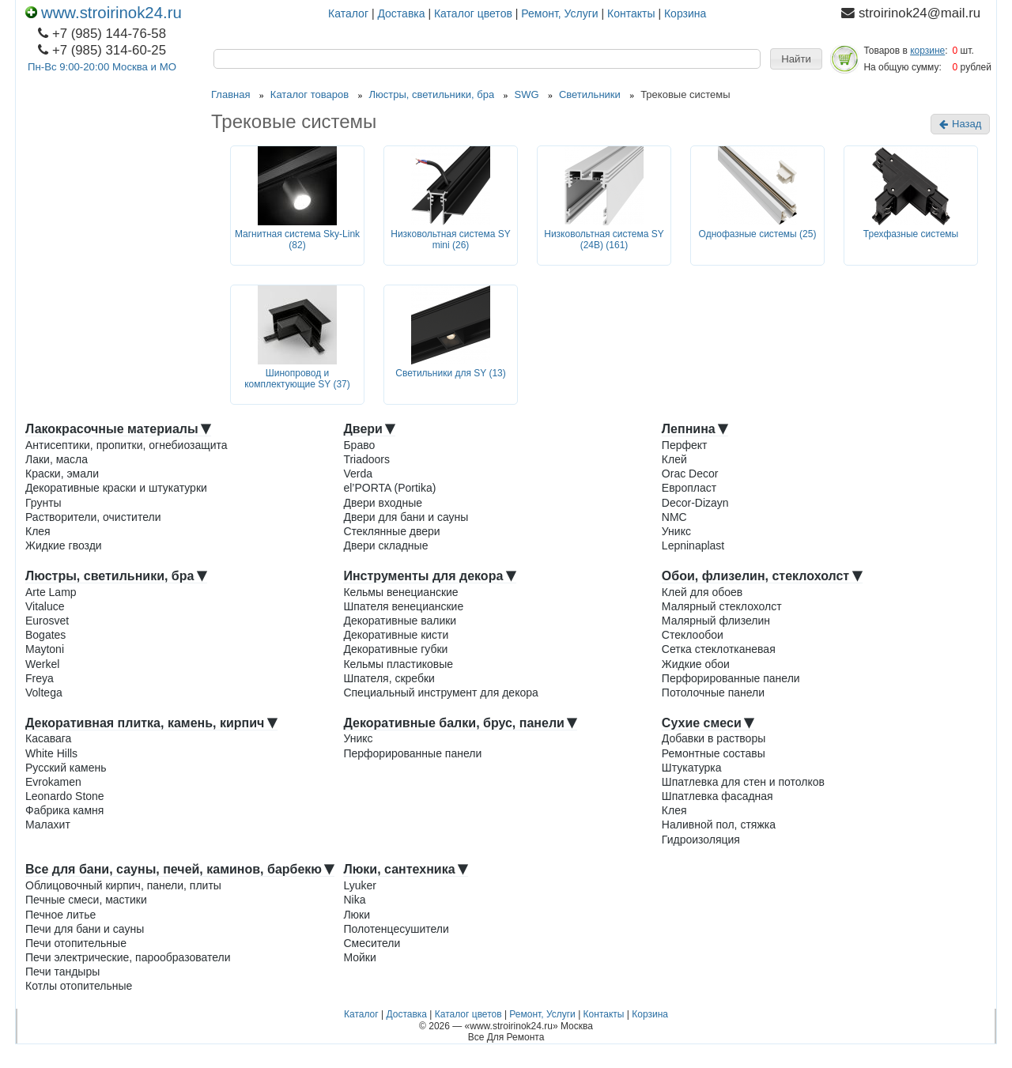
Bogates (45, 634)
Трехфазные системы (910, 234)
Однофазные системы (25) (758, 234)
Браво (359, 445)
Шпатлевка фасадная (717, 796)
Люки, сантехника (405, 869)
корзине (927, 50)
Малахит (47, 824)
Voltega (43, 692)
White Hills (51, 753)
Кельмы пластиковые (398, 664)
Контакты (631, 13)
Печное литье (60, 914)
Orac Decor (690, 473)
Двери (369, 429)
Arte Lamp (51, 592)
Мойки (359, 957)
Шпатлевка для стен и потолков (743, 782)
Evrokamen (53, 782)
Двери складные (385, 545)
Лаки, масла (56, 459)
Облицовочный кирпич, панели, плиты (123, 885)
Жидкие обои (696, 664)
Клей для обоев (702, 592)
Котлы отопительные (78, 985)
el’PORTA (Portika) (389, 487)
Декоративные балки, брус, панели (460, 723)
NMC (674, 517)
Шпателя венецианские (403, 606)
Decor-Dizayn (695, 502)
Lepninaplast (693, 545)
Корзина (685, 13)
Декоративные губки (395, 649)
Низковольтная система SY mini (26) (451, 239)
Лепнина (695, 429)
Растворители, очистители (92, 517)
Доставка (401, 13)
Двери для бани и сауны (405, 517)
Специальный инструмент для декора (440, 692)
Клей (674, 459)
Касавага (48, 738)
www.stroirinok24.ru (103, 12)
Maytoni (44, 649)
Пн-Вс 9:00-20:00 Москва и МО (102, 67)
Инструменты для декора (429, 576)
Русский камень (66, 767)
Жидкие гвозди (63, 545)
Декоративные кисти (395, 634)
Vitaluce (45, 606)
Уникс (676, 531)
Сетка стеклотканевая (719, 649)
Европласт (689, 487)
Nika (354, 899)
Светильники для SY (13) (450, 373)
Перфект (685, 445)
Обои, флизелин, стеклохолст (762, 576)
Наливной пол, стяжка (719, 824)
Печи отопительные (75, 943)
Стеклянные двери (391, 531)
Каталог (348, 13)
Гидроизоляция (701, 839)
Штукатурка (692, 767)
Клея (38, 531)
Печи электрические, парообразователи (128, 957)
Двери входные (382, 502)
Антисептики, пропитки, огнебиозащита (126, 445)
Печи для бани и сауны (84, 929)
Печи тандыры (62, 971)
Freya (39, 678)
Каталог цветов (473, 13)
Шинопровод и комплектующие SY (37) (297, 379)
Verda (357, 473)
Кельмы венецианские (400, 592)
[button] (796, 59)
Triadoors (366, 459)
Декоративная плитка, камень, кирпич (151, 723)
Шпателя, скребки (389, 678)
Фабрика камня (64, 810)
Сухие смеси (708, 723)
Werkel (42, 664)
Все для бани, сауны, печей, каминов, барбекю (179, 869)
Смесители (371, 943)
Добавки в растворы (713, 738)
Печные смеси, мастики (86, 899)
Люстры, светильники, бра (116, 576)
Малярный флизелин (716, 620)
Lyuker (359, 885)
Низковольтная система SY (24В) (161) (604, 239)
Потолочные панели (713, 692)
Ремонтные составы (713, 753)
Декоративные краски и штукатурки (116, 487)
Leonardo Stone (64, 796)
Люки (356, 914)
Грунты (43, 502)
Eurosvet (47, 620)
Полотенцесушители (395, 929)
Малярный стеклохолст (722, 606)
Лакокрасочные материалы (118, 429)
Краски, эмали (62, 473)
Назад (960, 124)
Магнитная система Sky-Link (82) (297, 239)
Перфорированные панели (731, 678)
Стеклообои (692, 634)
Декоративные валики (399, 620)
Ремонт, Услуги (559, 13)
